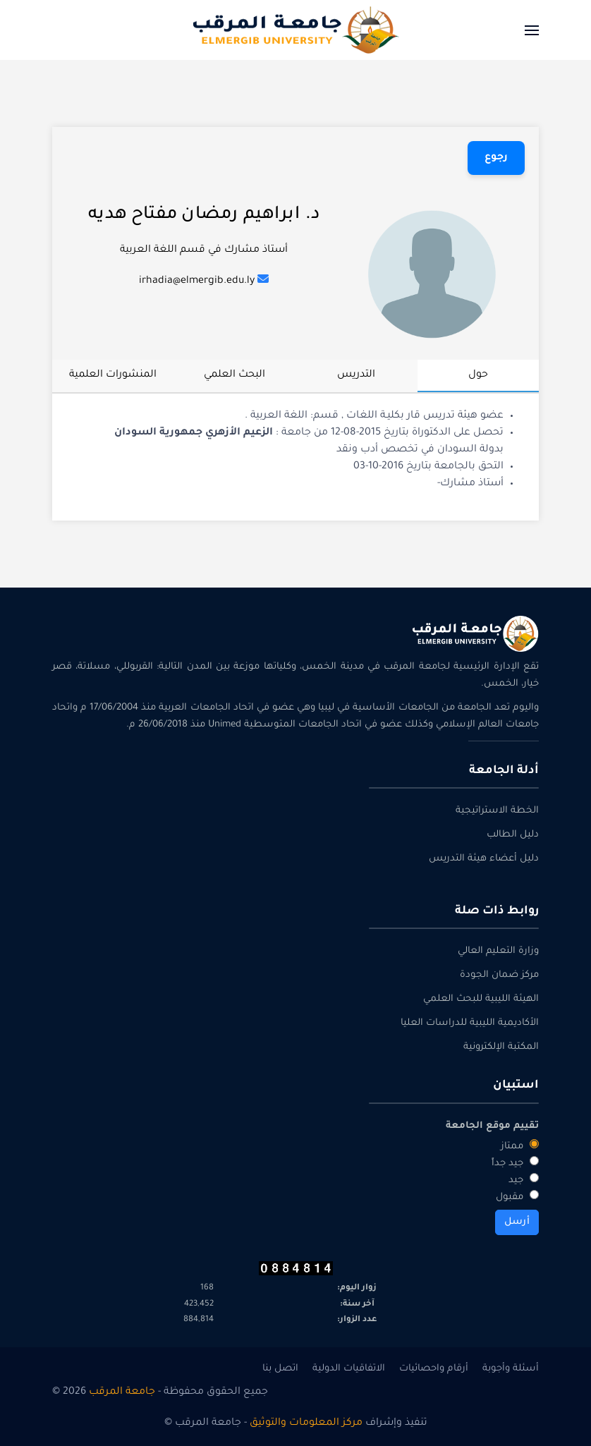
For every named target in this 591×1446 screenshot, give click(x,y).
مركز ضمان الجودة (499, 975)
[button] (532, 30)
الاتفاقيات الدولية (348, 1368)
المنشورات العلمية (113, 375)
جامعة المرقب (122, 1392)
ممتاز (520, 1145)
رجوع (496, 158)
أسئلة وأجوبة (510, 1368)
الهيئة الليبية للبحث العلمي (481, 999)
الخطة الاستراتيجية (497, 811)
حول (478, 375)
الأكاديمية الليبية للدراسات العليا (470, 1023)
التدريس (356, 375)
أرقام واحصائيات (433, 1368)
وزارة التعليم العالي (498, 951)
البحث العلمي (234, 375)
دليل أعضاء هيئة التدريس (484, 858)
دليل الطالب (513, 835)
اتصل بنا (280, 1368)
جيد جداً (515, 1162)
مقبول (517, 1196)
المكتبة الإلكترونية (501, 1047)
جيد (523, 1179)
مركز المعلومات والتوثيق (306, 1423)
